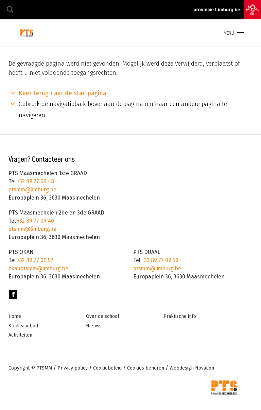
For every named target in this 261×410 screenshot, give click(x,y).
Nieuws (94, 326)
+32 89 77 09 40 (35, 221)
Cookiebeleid (107, 368)
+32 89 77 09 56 (159, 260)
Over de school (102, 316)
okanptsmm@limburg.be (39, 268)
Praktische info (179, 316)
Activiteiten (20, 335)
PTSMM (44, 368)
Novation (192, 368)
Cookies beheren (145, 368)
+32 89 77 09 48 (35, 181)
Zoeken (10, 9)
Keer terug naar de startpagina (62, 93)
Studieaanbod (23, 326)
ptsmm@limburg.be (33, 189)
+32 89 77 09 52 (34, 260)
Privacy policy (72, 368)
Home (14, 316)
